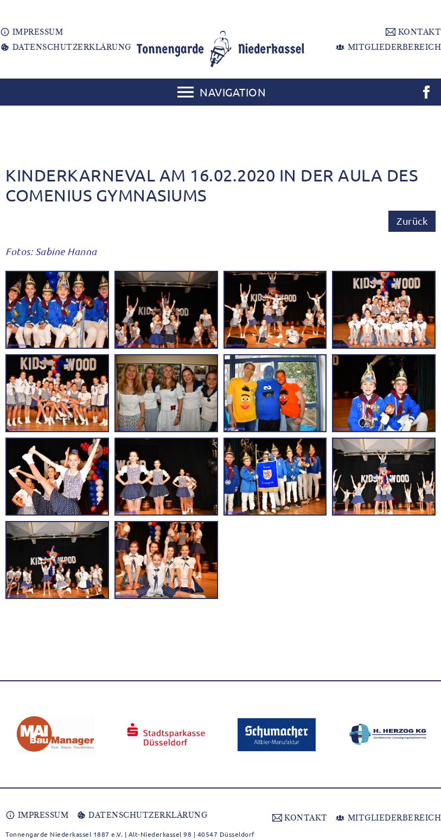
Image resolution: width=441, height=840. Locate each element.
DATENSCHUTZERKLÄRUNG (65, 47)
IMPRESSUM (31, 32)
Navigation (233, 92)
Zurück (412, 220)
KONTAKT (413, 32)
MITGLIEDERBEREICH (388, 47)
